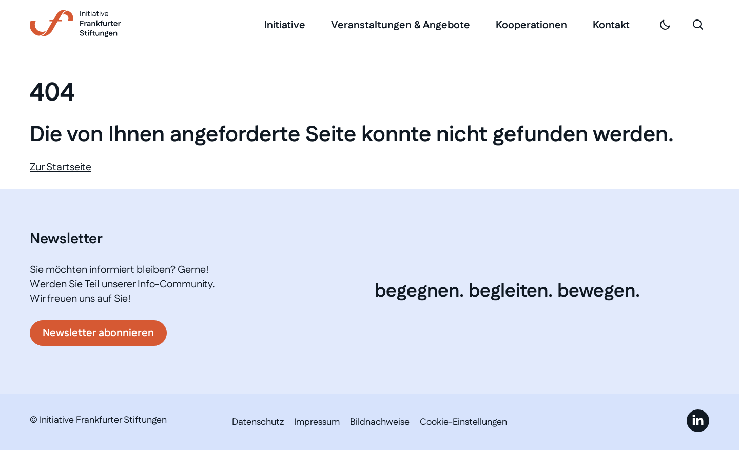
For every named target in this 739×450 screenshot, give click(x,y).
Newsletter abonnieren (98, 333)
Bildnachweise (380, 422)
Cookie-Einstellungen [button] (463, 422)
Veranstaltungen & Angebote (400, 25)
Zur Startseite (60, 167)
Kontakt (611, 25)
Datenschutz (258, 422)
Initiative (284, 25)
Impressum (317, 422)
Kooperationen (531, 25)
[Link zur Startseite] (75, 23)
